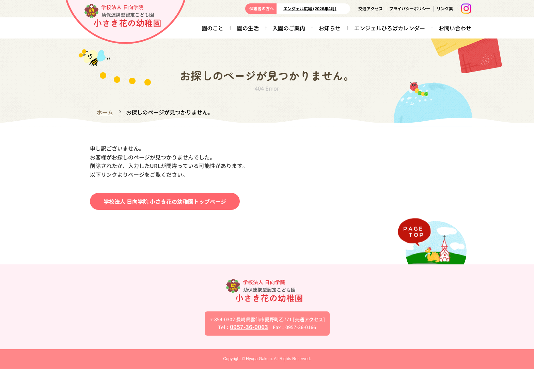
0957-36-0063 (249, 326)
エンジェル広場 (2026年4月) (309, 8)
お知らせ (330, 28)
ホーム (105, 112)
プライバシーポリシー (409, 8)
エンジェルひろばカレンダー (389, 28)
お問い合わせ (455, 28)
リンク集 (445, 8)
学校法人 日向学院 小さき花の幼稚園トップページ (165, 201)
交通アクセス (370, 8)
